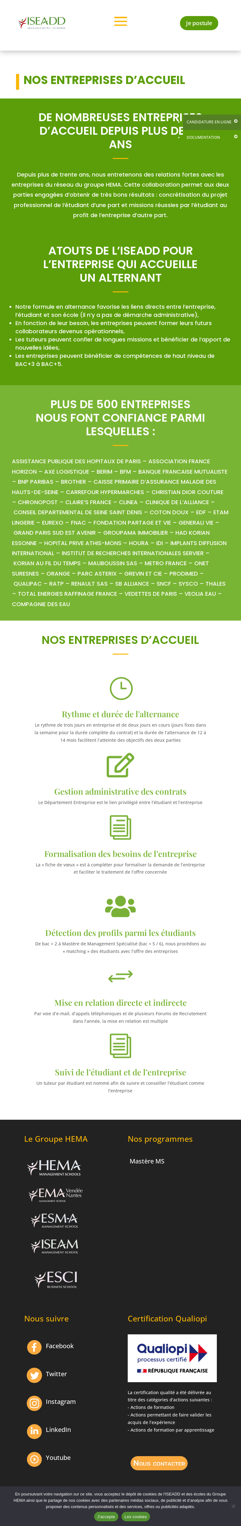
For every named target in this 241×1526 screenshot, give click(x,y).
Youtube (58, 1457)
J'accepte (106, 1516)
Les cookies (136, 1516)
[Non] (233, 1506)
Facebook (60, 1346)
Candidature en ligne (209, 122)
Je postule (199, 22)
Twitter (56, 1374)
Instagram (61, 1401)
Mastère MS (147, 1161)
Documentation (203, 137)
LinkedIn (58, 1429)
